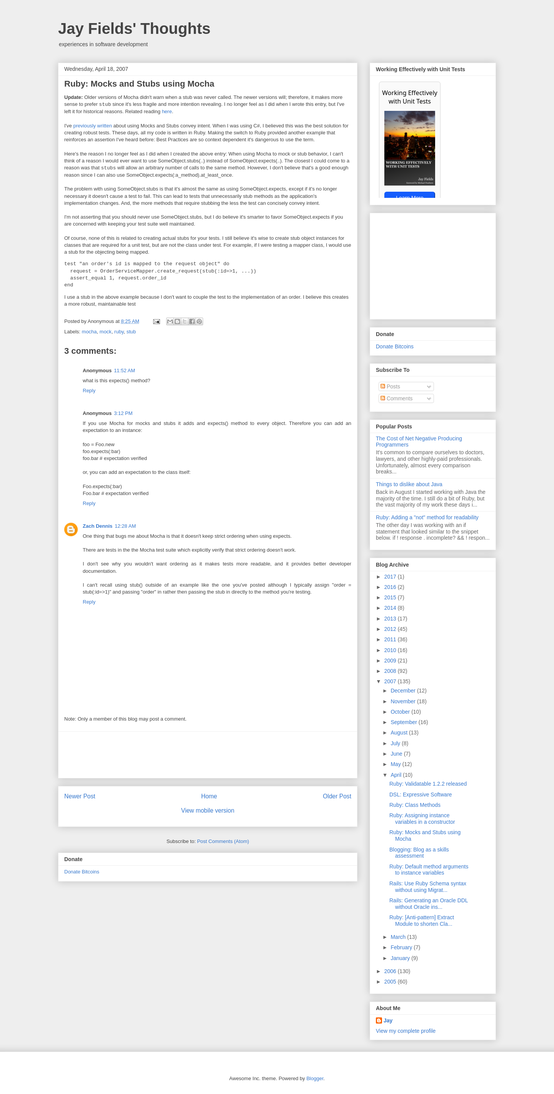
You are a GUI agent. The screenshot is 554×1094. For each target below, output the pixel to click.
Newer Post (79, 796)
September (404, 722)
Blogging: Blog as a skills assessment (419, 852)
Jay (388, 1020)
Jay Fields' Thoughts (134, 28)
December (403, 691)
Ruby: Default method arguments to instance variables (428, 869)
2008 (391, 671)
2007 (391, 681)
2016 (391, 587)
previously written (92, 126)
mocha (89, 332)
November (403, 701)
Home (209, 796)
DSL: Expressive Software (420, 794)
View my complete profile (406, 1031)
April (396, 775)
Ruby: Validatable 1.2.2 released (428, 784)
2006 (391, 971)
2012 (391, 629)
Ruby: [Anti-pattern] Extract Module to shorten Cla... (421, 920)
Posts (390, 386)
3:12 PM (123, 413)
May (396, 764)
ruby (118, 332)
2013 (391, 619)
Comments (396, 398)
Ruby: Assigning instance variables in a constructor (422, 818)
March (398, 937)
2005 (391, 982)
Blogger (314, 1078)
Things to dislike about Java (409, 484)
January (400, 958)
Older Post (337, 796)
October (400, 712)
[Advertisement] (208, 755)
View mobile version (207, 810)
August (399, 732)
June (397, 754)
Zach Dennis (97, 526)
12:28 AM (125, 526)
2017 (391, 577)
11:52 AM (124, 370)
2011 (391, 639)
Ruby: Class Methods (415, 805)
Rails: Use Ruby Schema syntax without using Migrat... (427, 886)
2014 (391, 608)
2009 (391, 660)
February (402, 947)
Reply (89, 390)
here (167, 111)
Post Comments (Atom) (223, 841)
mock (106, 332)
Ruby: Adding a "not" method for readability (427, 517)
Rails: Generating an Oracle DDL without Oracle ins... (428, 903)
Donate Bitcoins (81, 872)
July (396, 743)
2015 (391, 597)
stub (131, 332)
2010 (391, 650)
